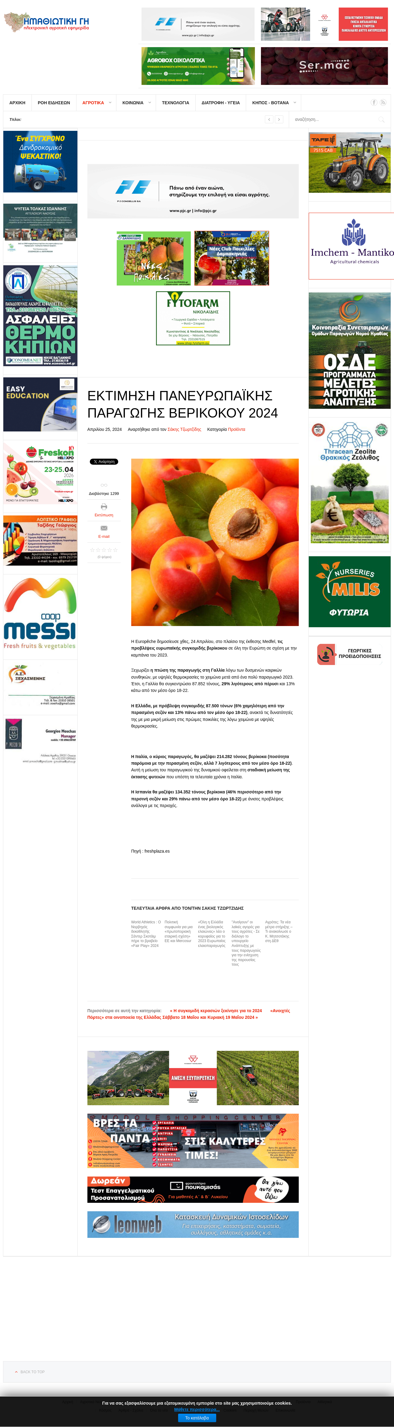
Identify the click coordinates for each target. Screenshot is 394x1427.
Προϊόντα (236, 429)
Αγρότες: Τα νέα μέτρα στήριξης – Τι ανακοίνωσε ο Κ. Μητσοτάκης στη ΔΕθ (278, 931)
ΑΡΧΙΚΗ (17, 102)
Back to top (33, 1372)
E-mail (103, 536)
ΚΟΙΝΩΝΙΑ (133, 102)
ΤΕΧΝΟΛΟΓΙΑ (175, 102)
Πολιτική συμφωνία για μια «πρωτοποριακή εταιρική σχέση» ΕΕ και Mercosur (179, 931)
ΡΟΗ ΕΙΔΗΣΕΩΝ (54, 102)
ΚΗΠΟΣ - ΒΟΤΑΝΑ (270, 102)
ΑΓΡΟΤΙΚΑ (93, 102)
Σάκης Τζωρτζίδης (184, 429)
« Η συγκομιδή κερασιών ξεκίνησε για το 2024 (216, 1010)
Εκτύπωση (104, 515)
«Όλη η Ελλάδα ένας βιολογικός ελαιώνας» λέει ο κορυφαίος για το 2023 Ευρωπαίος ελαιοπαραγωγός (212, 934)
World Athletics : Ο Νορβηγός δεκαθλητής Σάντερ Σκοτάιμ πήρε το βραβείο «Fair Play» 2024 (146, 934)
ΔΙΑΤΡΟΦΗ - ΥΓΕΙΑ (221, 102)
